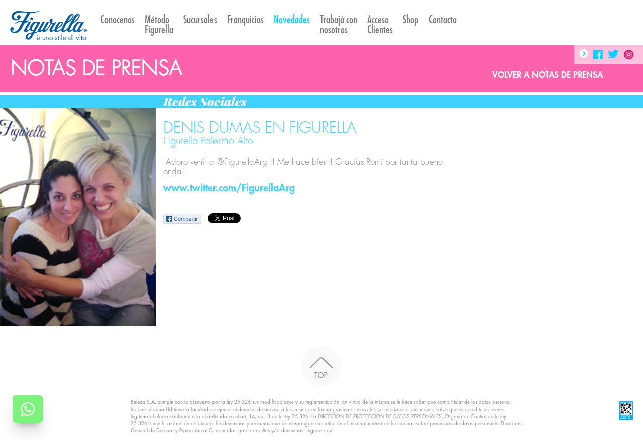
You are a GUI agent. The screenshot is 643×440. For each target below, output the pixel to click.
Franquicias (245, 20)
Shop (410, 20)
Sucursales (200, 20)
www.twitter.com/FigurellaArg (229, 188)
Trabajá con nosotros (338, 25)
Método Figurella (159, 25)
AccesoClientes (380, 25)
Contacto (442, 20)
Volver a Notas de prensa (547, 75)
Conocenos (117, 20)
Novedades (292, 20)
